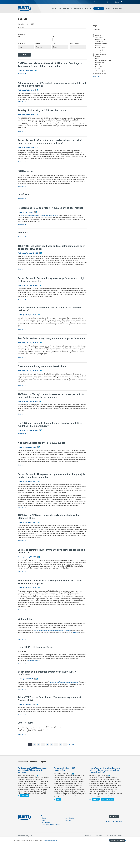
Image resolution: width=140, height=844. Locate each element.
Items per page (74, 44)
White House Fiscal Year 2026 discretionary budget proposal (39, 215)
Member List (67, 820)
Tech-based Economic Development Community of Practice (52, 630)
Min (19, 36)
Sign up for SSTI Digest (115, 8)
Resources (78, 8)
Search (121, 2)
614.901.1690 (118, 836)
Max (53, 36)
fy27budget (25, 795)
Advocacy (102, 2)
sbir (58, 799)
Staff (43, 820)
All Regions (21, 44)
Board (44, 818)
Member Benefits (69, 818)
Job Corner (110, 2)
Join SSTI (99, 8)
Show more (96, 76)
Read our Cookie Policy (50, 840)
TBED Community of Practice (51, 824)
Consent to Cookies (117, 840)
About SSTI (56, 8)
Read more (22, 74)
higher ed (95, 799)
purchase (76, 632)
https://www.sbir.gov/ (33, 660)
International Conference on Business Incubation (64, 682)
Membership (67, 8)
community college (107, 799)
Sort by (37, 44)
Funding (88, 8)
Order (54, 44)
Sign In (117, 2)
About (43, 816)
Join (63, 816)
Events (94, 2)
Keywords (21, 27)
